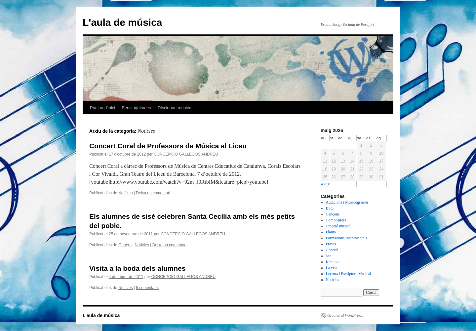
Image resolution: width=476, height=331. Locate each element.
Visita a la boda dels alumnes (137, 268)
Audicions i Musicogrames (347, 202)
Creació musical (339, 226)
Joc (328, 256)
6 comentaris (147, 287)
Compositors (336, 220)
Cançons (332, 214)
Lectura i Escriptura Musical (348, 273)
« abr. (326, 184)
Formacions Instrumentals (346, 238)
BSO (330, 208)
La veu (331, 267)
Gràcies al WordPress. (345, 315)
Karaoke (332, 262)
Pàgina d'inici (102, 107)
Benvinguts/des (136, 107)
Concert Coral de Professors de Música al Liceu (168, 146)
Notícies (125, 193)
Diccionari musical (175, 107)
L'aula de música (122, 22)
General (125, 245)
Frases (331, 244)
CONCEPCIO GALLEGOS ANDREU (186, 154)
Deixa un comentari (153, 193)
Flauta (331, 232)
